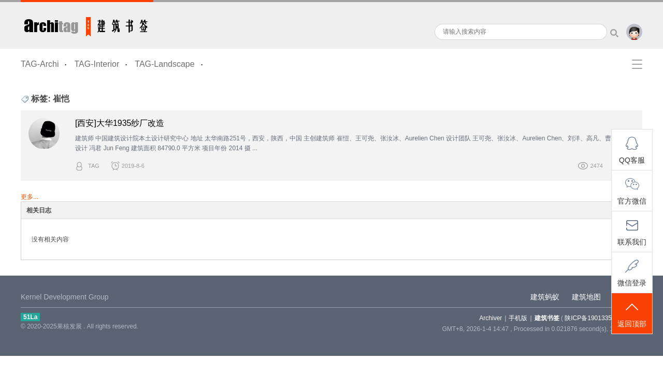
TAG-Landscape (164, 64)
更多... (29, 196)
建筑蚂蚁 (544, 297)
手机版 (518, 318)
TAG (93, 166)
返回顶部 (632, 314)
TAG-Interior (96, 64)
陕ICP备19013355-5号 (596, 318)
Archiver (490, 318)
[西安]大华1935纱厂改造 (119, 123)
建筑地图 (586, 297)
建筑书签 (87, 24)
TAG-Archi (40, 64)
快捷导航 (637, 64)
